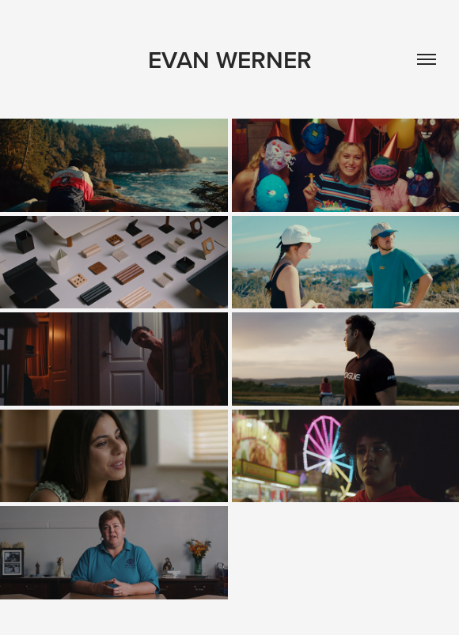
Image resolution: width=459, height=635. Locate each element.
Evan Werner (230, 60)
